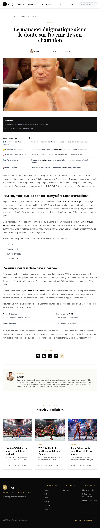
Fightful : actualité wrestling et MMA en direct (82, 451)
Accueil (15, 16)
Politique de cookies (89, 500)
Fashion (31, 4)
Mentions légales (88, 490)
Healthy (50, 4)
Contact (66, 490)
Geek (41, 4)
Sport (71, 4)
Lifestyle (61, 4)
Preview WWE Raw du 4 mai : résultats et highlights (17, 451)
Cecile (8, 465)
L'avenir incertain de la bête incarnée (20, 128)
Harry (37, 51)
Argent (21, 4)
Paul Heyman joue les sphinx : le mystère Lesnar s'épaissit (27, 124)
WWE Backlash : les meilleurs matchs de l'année (49, 451)
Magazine (25, 16)
